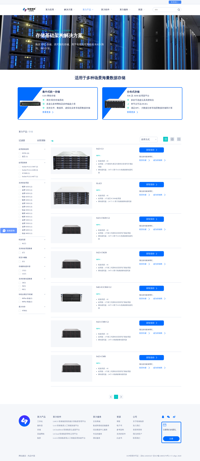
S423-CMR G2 (102, 320)
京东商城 (96, 420)
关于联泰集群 (138, 420)
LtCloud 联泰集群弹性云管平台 (65, 432)
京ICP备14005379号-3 (161, 454)
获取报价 (150, 148)
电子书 (119, 424)
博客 (118, 420)
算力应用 (50, 9)
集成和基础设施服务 (101, 424)
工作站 (40, 420)
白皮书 (119, 436)
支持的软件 (121, 432)
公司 (135, 415)
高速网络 (40, 432)
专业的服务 (97, 432)
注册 (171, 437)
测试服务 (96, 436)
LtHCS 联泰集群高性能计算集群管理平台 (69, 420)
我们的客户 (137, 432)
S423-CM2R (101, 251)
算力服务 (124, 9)
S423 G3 (99, 147)
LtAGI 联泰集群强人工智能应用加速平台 (69, 436)
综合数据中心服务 (100, 428)
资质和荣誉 (137, 428)
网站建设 (22, 454)
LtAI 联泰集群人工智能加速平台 (66, 424)
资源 (140, 9)
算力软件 (105, 9)
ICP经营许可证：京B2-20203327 (139, 454)
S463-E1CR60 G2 (103, 285)
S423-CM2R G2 (102, 216)
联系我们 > (175, 2)
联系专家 (143, 159)
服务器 (40, 424)
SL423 (98, 182)
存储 (39, 428)
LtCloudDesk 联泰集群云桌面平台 (66, 428)
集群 (39, 436)
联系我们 (136, 436)
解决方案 (68, 9)
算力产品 (87, 9)
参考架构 (120, 428)
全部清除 (41, 139)
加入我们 (136, 424)
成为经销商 (157, 159)
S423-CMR (100, 355)
